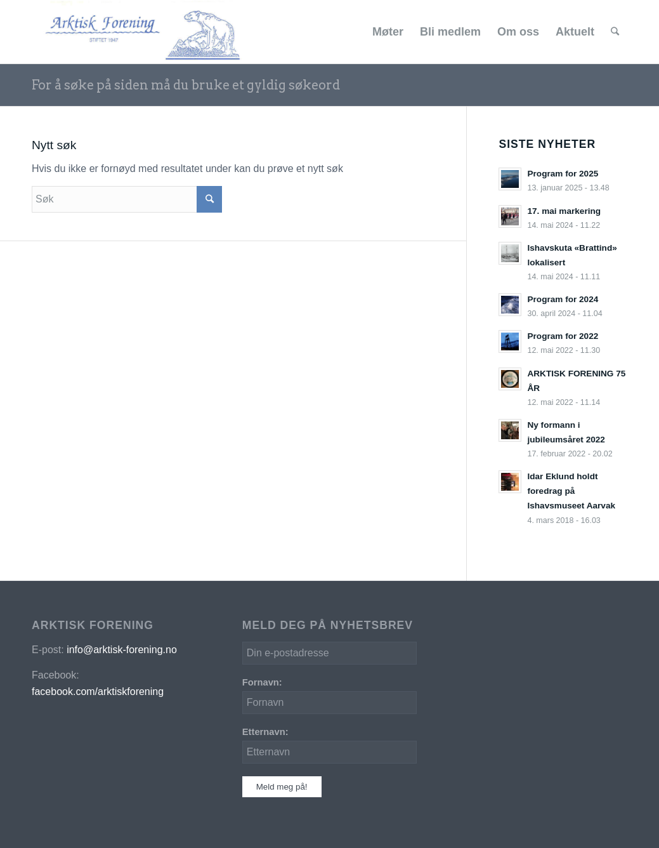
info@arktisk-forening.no (122, 649)
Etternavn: (265, 732)
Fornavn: (262, 682)
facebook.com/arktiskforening (98, 691)
